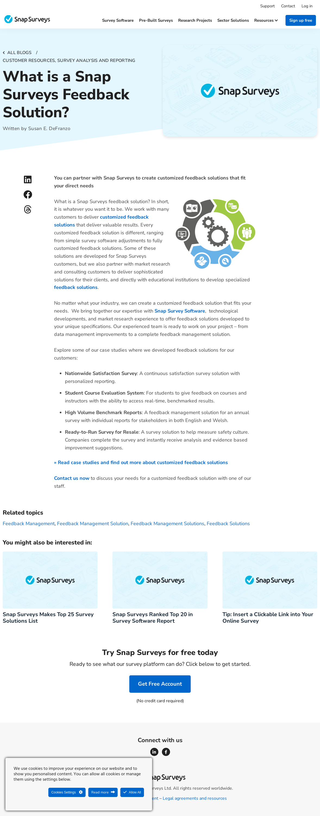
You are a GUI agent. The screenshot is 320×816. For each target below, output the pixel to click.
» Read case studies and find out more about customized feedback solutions (141, 462)
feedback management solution (92, 523)
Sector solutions (233, 20)
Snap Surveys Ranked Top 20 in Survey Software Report (152, 618)
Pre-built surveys (156, 20)
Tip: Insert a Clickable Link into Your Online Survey (267, 618)
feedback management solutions (167, 523)
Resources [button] (265, 20)
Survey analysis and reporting (96, 61)
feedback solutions (228, 523)
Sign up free (300, 20)
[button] (27, 179)
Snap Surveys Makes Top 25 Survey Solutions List (48, 618)
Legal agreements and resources (195, 798)
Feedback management (29, 523)
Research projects (195, 20)
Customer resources (29, 61)
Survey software (118, 20)
